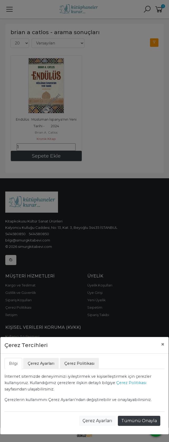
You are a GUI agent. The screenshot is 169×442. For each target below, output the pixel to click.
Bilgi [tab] (13, 363)
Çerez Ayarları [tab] (41, 363)
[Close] (163, 344)
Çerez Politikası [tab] (79, 363)
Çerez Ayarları (97, 420)
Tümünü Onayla (139, 420)
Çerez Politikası (131, 382)
